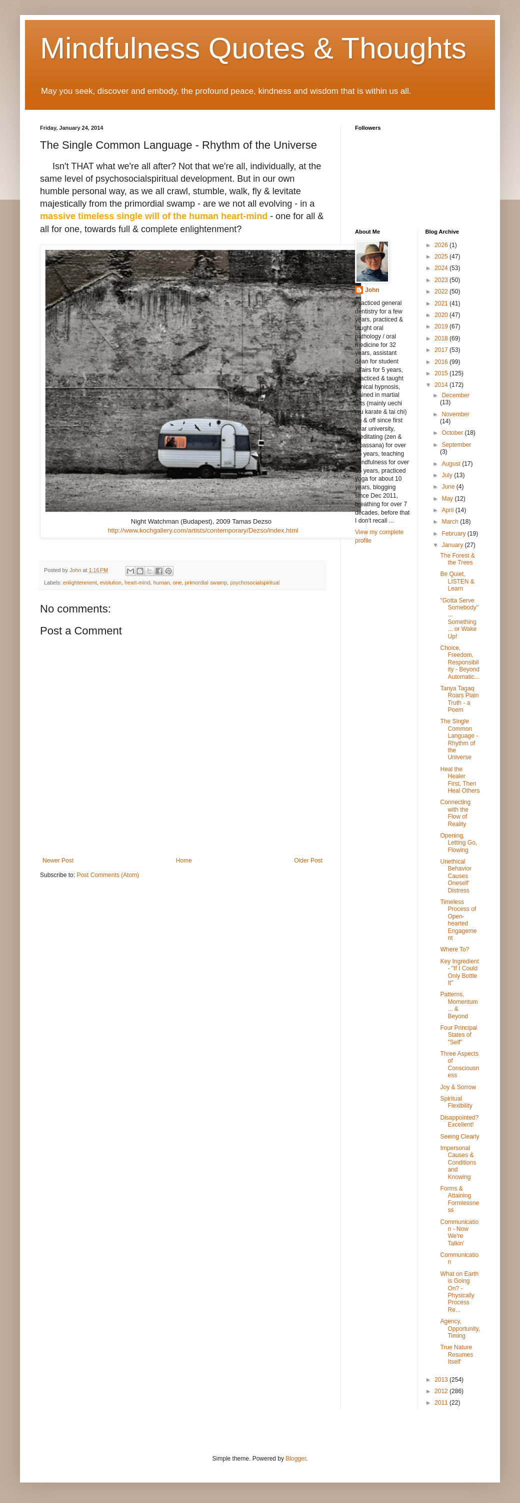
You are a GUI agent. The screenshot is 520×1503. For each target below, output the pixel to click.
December (455, 395)
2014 (442, 384)
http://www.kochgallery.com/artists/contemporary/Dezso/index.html (203, 530)
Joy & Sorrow (458, 1087)
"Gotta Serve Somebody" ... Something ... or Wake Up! (459, 618)
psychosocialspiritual (255, 583)
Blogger (296, 1458)
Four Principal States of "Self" (458, 1035)
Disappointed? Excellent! (459, 1121)
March (451, 521)
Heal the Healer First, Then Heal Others (460, 780)
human (162, 583)
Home (184, 860)
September (456, 444)
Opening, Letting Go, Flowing (458, 843)
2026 (442, 245)
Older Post (308, 860)
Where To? (454, 949)
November (455, 414)
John (372, 290)
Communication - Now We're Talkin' (459, 1232)
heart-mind (137, 583)
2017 (442, 349)
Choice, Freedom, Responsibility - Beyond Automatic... (459, 662)
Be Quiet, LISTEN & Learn (457, 581)
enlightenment (80, 583)
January (453, 545)
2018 (442, 338)
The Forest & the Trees (457, 559)
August (452, 463)
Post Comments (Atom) (107, 875)
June (449, 486)
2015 (442, 373)
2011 (442, 1402)
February (454, 533)
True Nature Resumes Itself (456, 1354)
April (448, 510)
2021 (442, 303)
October (453, 432)
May (448, 498)
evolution (111, 583)
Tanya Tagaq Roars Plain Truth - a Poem (459, 699)
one (177, 583)
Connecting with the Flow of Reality (455, 813)
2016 (442, 361)
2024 (442, 268)
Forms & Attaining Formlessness (459, 1199)
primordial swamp (206, 583)
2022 (442, 291)
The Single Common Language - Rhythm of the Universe (459, 739)
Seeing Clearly (459, 1136)
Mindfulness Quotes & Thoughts (253, 48)
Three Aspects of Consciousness (459, 1064)
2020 (442, 314)
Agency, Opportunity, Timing (460, 1328)
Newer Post (58, 860)
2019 (442, 326)
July (448, 475)
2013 (442, 1379)
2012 (442, 1391)
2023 (442, 280)
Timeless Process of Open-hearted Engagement (458, 920)
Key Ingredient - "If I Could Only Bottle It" (459, 972)
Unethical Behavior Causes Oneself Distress (455, 876)
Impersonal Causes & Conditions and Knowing (458, 1163)
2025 (442, 256)
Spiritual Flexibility (456, 1102)
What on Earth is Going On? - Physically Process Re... (459, 1291)
